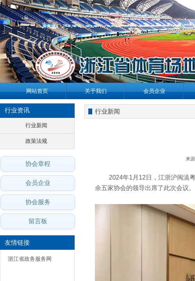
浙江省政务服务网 (30, 259)
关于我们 (96, 91)
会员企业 (154, 91)
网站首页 (37, 91)
